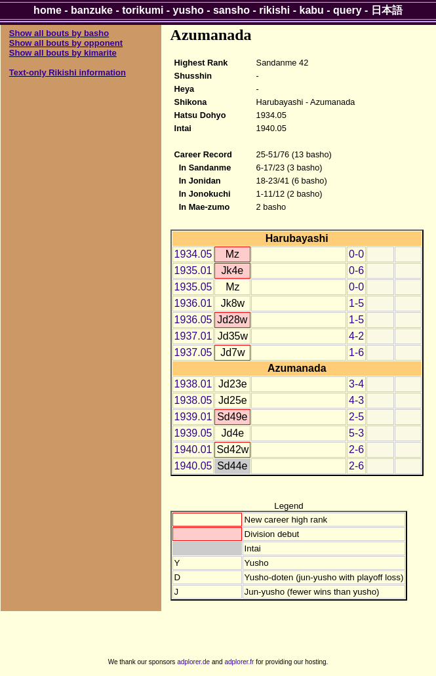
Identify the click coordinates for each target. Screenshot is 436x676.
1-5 (356, 303)
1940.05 (193, 465)
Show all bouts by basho (59, 33)
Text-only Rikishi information (67, 72)
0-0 (356, 254)
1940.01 (193, 449)
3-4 (356, 383)
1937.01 (193, 336)
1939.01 (193, 416)
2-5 (356, 416)
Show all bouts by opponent (66, 43)
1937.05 (193, 352)
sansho (231, 10)
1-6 (356, 352)
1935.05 (193, 286)
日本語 (387, 10)
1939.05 (193, 433)
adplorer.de (193, 662)
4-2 (356, 336)
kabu (312, 10)
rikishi (274, 10)
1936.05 (193, 319)
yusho (188, 10)
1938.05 (193, 400)
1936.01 (193, 303)
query (347, 10)
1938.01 (193, 383)
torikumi (142, 10)
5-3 (356, 433)
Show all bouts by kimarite (63, 53)
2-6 (356, 449)
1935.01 (193, 270)
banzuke (92, 10)
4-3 (356, 400)
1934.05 (193, 254)
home (47, 10)
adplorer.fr (239, 662)
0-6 (356, 270)
